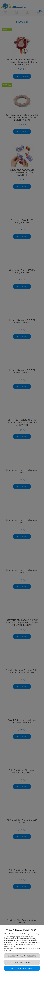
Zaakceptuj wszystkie (22, 968)
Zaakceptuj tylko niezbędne (22, 956)
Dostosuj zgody (22, 962)
